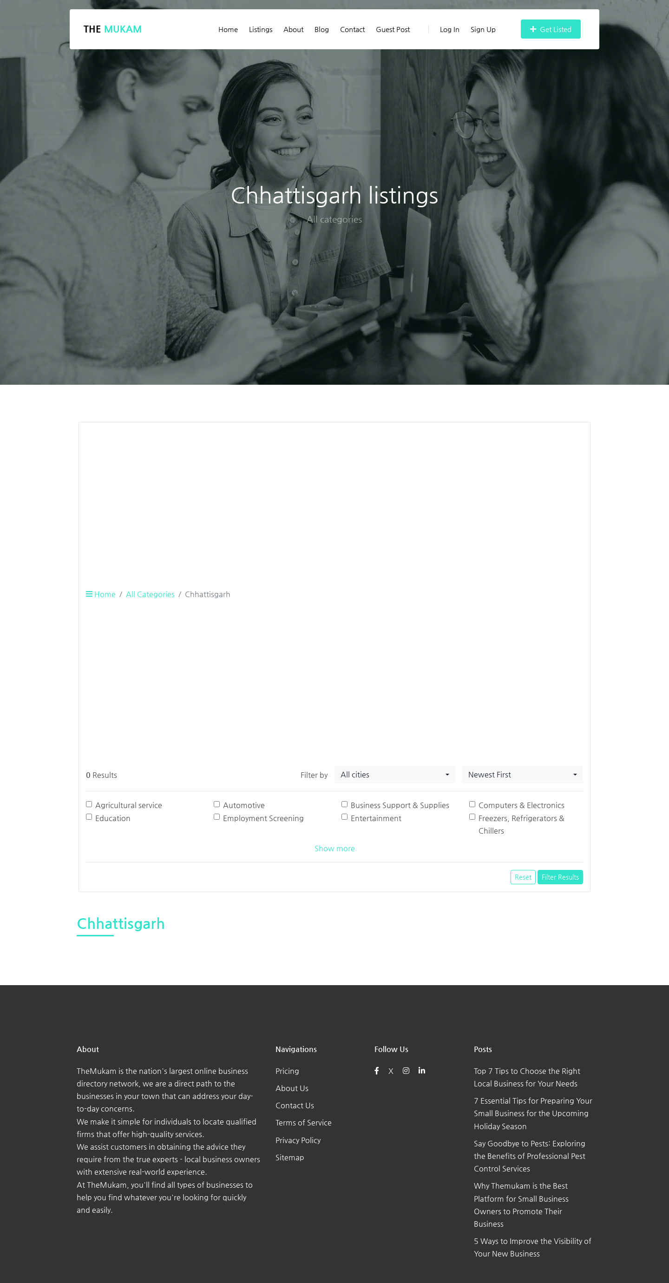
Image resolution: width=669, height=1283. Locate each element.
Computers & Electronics (521, 805)
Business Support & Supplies (400, 805)
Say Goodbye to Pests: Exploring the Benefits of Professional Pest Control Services (529, 1156)
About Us (291, 1088)
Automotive (244, 805)
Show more (335, 848)
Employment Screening (263, 818)
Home (228, 29)
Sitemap (289, 1157)
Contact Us (294, 1105)
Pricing (287, 1070)
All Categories (150, 594)
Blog (322, 29)
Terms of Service (303, 1122)
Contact (352, 29)
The (113, 29)
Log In (443, 29)
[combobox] (394, 774)
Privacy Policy (298, 1140)
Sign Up (483, 29)
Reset (523, 877)
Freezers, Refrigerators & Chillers (521, 824)
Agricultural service (128, 805)
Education (113, 818)
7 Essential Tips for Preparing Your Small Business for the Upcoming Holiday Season (533, 1113)
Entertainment (376, 818)
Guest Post (393, 29)
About (293, 29)
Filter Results (560, 877)
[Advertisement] (334, 495)
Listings (260, 29)
